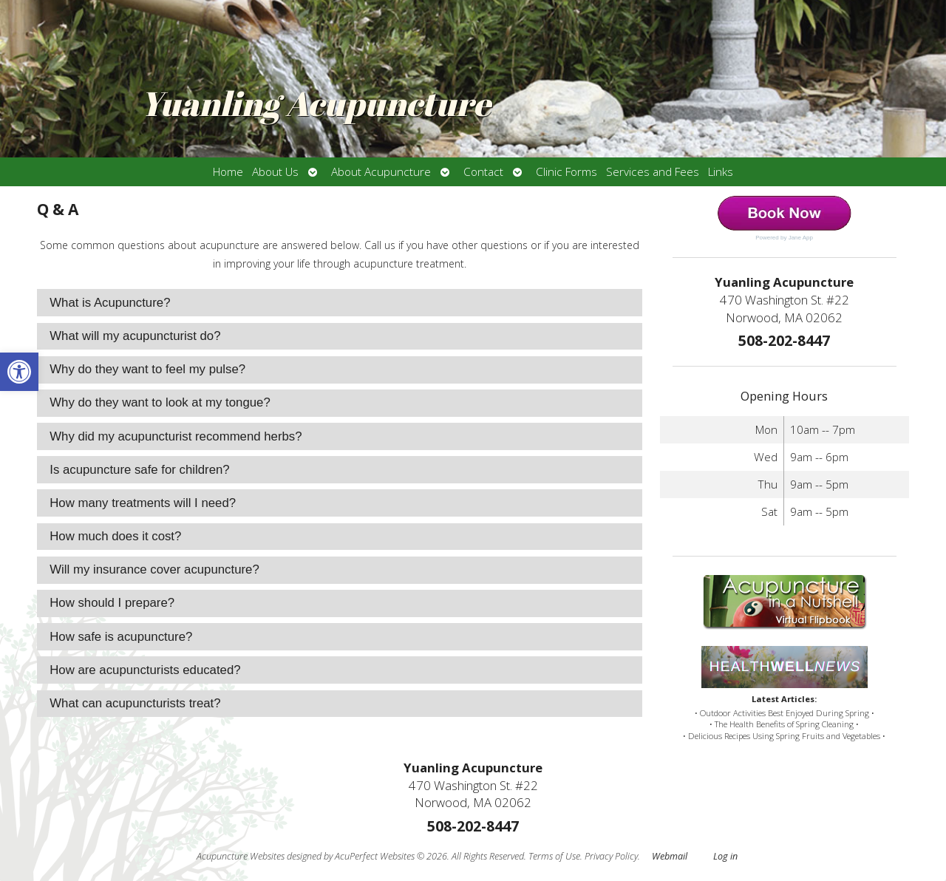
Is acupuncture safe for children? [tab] (139, 470)
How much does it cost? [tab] (115, 536)
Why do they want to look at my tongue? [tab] (160, 402)
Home (228, 172)
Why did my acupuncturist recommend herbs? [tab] (176, 436)
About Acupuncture (381, 172)
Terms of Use (554, 856)
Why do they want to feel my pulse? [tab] (147, 369)
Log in (725, 856)
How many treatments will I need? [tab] (143, 503)
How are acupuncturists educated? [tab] (145, 670)
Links (720, 172)
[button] (19, 372)
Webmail (669, 856)
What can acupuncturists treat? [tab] (135, 703)
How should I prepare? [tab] (112, 603)
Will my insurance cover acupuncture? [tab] (154, 569)
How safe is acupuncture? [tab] (121, 637)
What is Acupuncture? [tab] (110, 303)
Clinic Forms (566, 172)
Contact (483, 172)
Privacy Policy (611, 856)
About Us (275, 172)
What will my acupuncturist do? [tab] (135, 336)
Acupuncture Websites (241, 856)
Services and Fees (652, 172)
